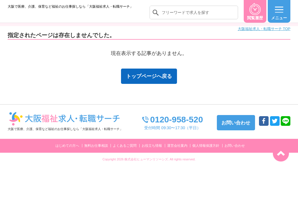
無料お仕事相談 (96, 151)
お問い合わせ (234, 151)
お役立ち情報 (152, 151)
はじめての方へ (67, 151)
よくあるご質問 (125, 151)
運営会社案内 (177, 151)
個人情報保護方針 (205, 151)
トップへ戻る (281, 153)
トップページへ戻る (149, 82)
